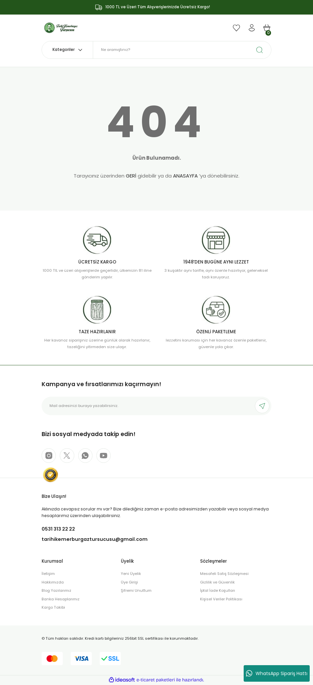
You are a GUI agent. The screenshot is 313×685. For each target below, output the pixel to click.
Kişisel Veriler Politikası (221, 599)
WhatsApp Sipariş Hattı (276, 673)
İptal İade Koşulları (217, 590)
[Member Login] (251, 27)
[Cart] (266, 27)
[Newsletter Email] (156, 406)
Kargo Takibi (53, 607)
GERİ (131, 175)
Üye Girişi (129, 582)
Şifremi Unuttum (136, 590)
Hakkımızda (53, 582)
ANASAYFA (185, 175)
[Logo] (61, 27)
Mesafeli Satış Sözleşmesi (224, 574)
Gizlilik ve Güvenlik (217, 582)
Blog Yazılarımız (56, 590)
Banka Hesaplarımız (61, 599)
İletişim (48, 574)
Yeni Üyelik (131, 574)
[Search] (182, 50)
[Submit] (262, 406)
